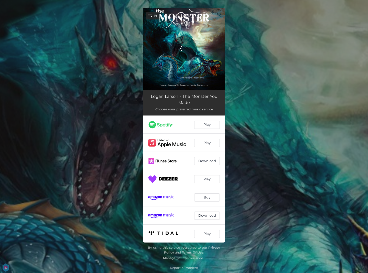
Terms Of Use (192, 252)
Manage (169, 258)
